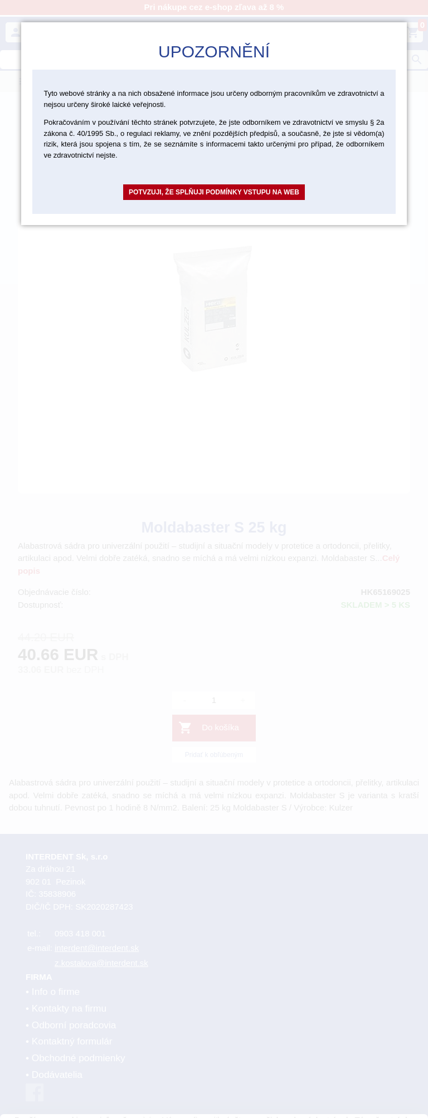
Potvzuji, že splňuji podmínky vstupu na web (214, 192)
